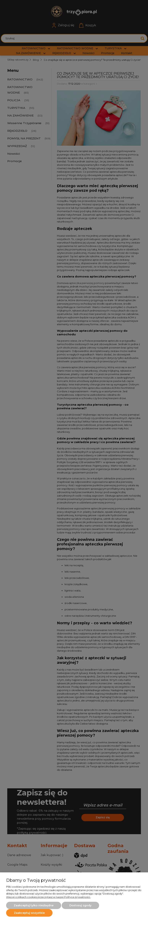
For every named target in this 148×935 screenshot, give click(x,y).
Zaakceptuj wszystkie (29, 913)
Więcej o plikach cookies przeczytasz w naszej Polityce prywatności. (48, 897)
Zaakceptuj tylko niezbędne (33, 905)
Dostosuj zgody (80, 905)
